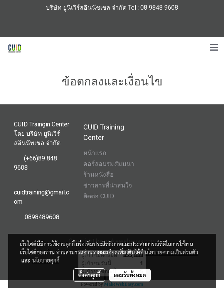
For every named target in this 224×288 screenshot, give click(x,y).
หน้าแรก (94, 153)
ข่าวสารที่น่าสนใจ (107, 185)
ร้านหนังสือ (98, 174)
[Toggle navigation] (213, 47)
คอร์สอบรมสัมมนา (108, 163)
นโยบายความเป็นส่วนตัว (171, 252)
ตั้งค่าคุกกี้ (89, 274)
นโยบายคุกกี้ (45, 260)
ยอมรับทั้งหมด (130, 274)
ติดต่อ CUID (98, 196)
